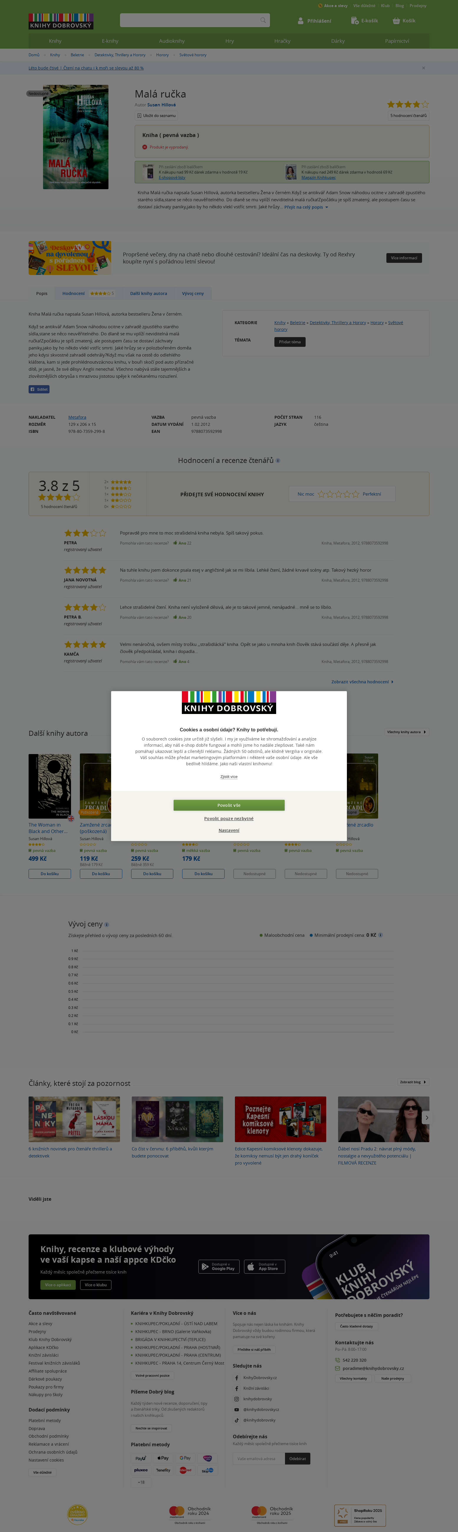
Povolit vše (229, 805)
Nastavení (229, 830)
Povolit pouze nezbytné (228, 818)
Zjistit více (229, 776)
